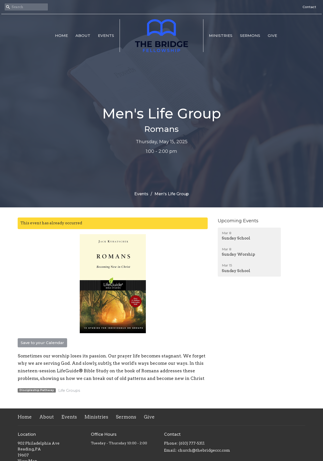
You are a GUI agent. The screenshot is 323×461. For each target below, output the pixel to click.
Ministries (220, 35)
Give (272, 35)
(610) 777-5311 (192, 443)
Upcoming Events (238, 221)
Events (106, 35)
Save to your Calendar (42, 342)
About (82, 35)
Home (61, 35)
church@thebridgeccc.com (204, 450)
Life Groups (69, 390)
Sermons (250, 35)
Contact (309, 7)
